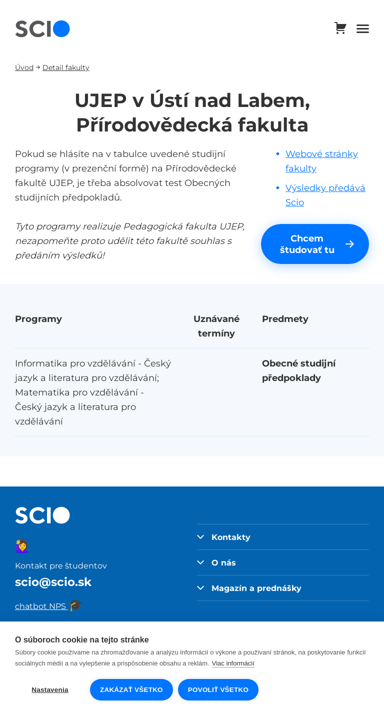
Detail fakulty (66, 67)
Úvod (24, 67)
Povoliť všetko (218, 690)
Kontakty (223, 537)
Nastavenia (50, 690)
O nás (216, 562)
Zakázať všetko (131, 690)
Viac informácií (233, 663)
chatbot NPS (49, 606)
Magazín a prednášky (249, 588)
